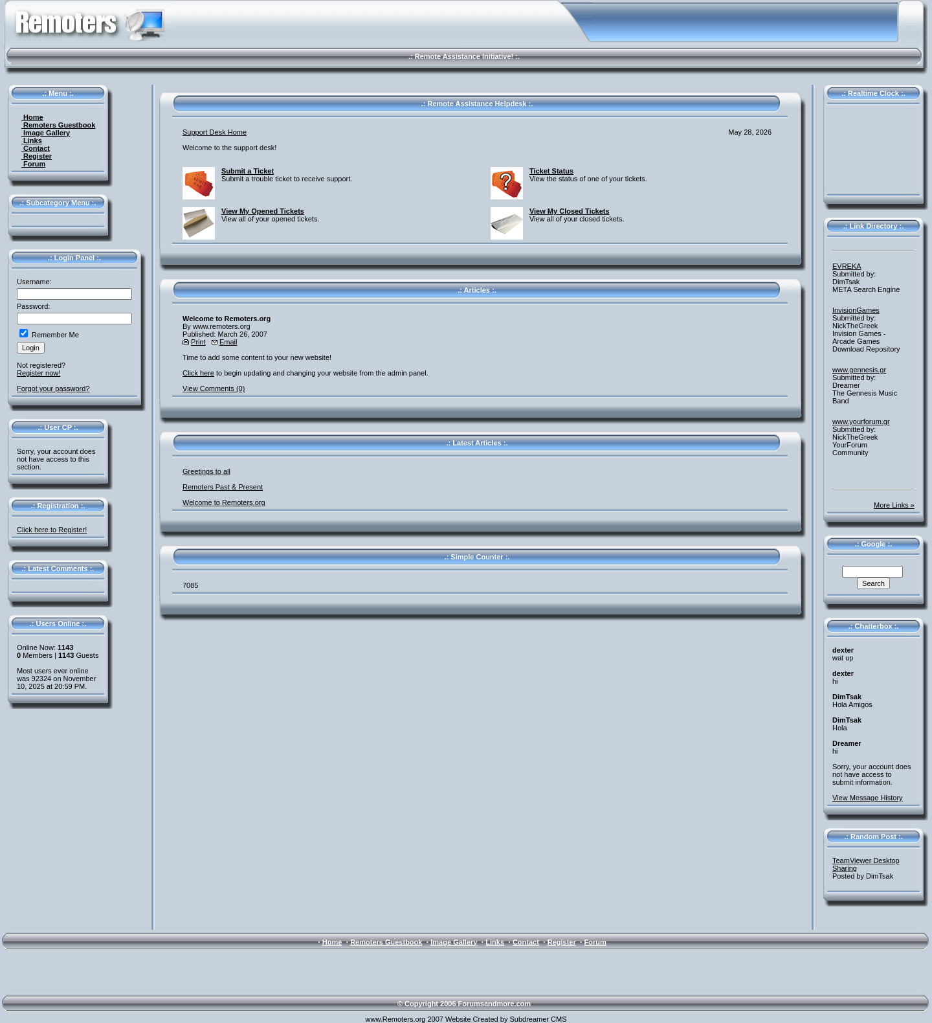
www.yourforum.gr (861, 421)
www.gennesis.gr (859, 370)
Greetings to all (206, 471)
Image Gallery (45, 133)
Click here (198, 373)
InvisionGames (856, 310)
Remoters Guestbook (58, 125)
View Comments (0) (214, 388)
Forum (33, 164)
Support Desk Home (215, 132)
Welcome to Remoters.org (224, 502)
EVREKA (846, 266)
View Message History (867, 798)
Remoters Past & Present (223, 487)
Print (198, 342)
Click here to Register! (52, 530)
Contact (35, 148)
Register (36, 156)
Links (31, 140)
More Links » (894, 505)
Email (228, 342)
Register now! (38, 373)
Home (32, 117)
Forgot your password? (53, 388)
